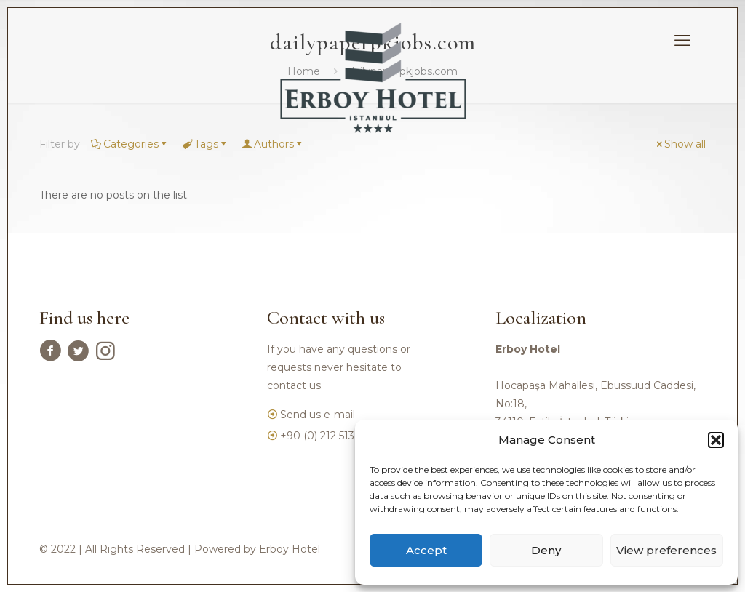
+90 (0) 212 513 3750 (331, 435)
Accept (426, 550)
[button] (716, 440)
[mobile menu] (682, 40)
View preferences (666, 550)
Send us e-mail (317, 414)
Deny (546, 550)
